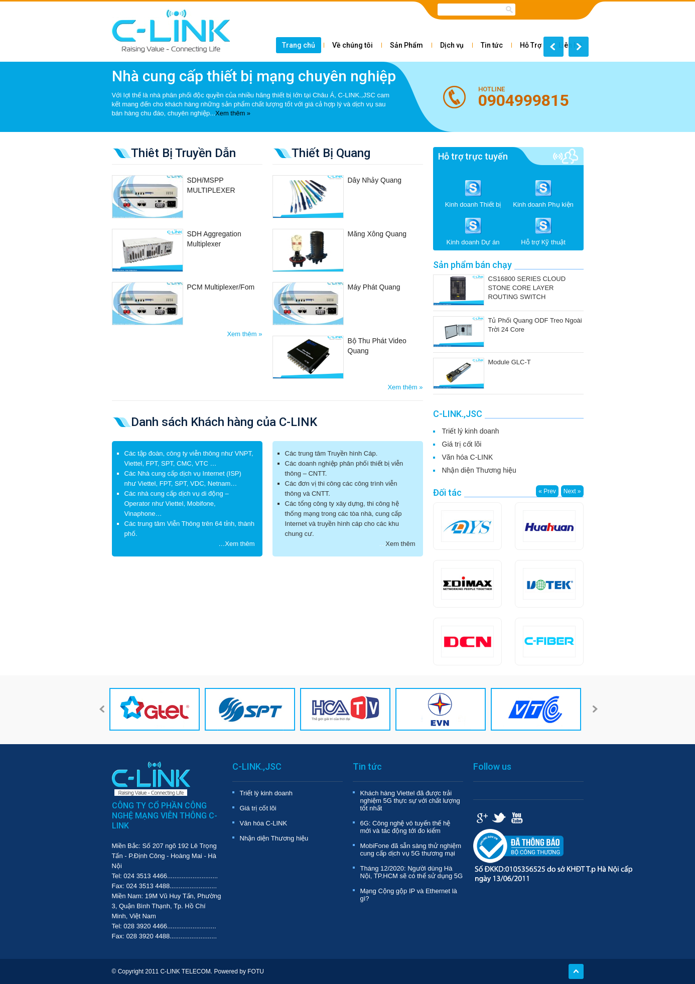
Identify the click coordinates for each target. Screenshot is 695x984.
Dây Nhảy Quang (375, 180)
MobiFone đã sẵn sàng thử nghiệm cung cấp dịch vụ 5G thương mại (411, 849)
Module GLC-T (509, 362)
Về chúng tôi (352, 45)
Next (579, 47)
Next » (572, 491)
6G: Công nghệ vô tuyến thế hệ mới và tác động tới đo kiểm (405, 826)
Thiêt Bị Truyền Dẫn (183, 153)
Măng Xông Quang (377, 234)
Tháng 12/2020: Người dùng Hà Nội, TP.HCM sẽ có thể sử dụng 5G (411, 872)
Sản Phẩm (406, 45)
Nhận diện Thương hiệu (479, 470)
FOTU (255, 971)
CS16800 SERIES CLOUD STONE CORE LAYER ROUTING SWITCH (527, 288)
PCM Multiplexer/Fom (221, 287)
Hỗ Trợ (530, 45)
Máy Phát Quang (374, 287)
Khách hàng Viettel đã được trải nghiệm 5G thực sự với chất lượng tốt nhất (410, 800)
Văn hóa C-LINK (467, 457)
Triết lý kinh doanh (470, 431)
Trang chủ (298, 45)
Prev (553, 47)
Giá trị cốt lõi (462, 444)
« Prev (547, 491)
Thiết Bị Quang (331, 153)
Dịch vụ (452, 45)
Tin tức (492, 45)
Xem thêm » (232, 113)
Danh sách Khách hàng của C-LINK (224, 422)
